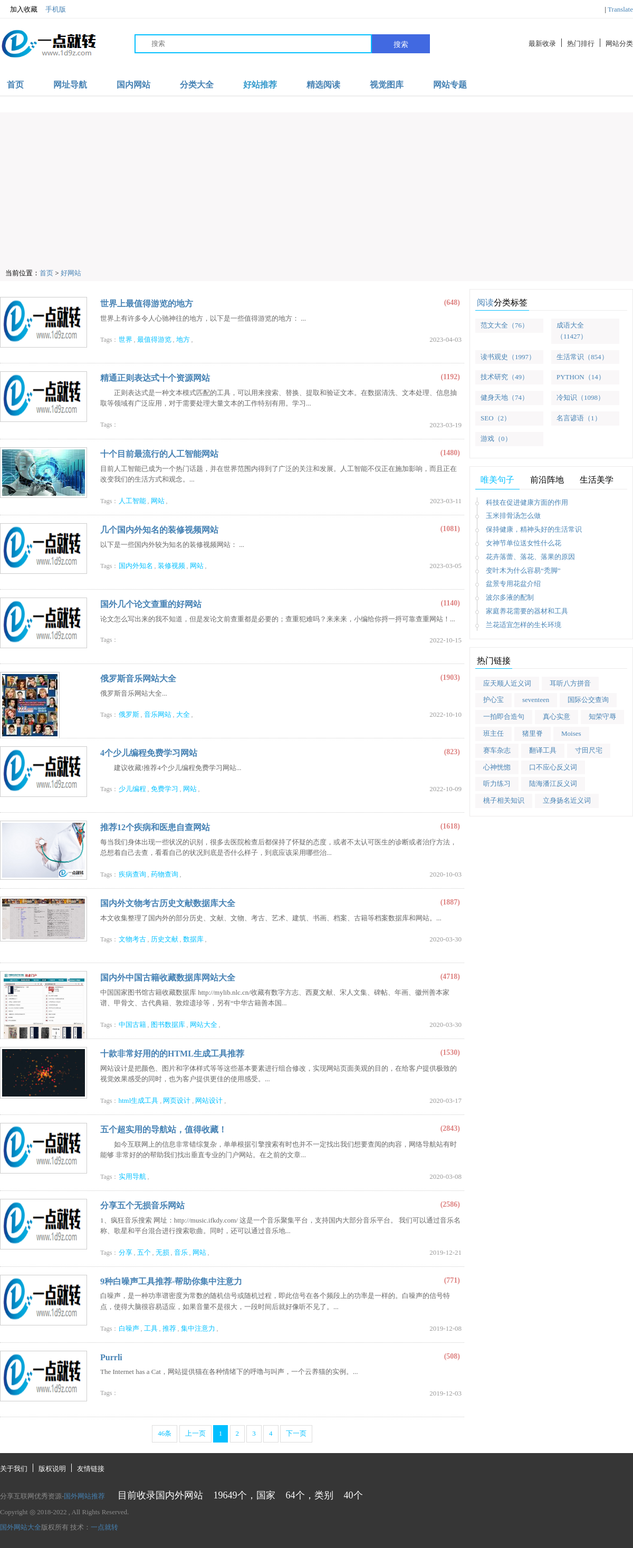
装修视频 (171, 566)
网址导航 (70, 84)
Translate (620, 9)
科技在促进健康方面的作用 (527, 502)
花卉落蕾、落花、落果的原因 (530, 557)
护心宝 (493, 700)
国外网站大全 (20, 1527)
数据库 (193, 939)
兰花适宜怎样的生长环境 (523, 625)
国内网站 (133, 84)
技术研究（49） (505, 377)
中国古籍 (132, 1024)
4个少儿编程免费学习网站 (148, 752)
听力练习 (497, 783)
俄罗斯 (129, 714)
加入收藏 (18, 9)
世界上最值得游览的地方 (146, 303)
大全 (183, 714)
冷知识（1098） (581, 397)
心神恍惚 (497, 767)
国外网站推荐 (84, 1496)
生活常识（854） (582, 357)
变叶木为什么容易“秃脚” (523, 570)
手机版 (55, 9)
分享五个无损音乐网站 (142, 1205)
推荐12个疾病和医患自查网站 (155, 827)
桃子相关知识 (503, 800)
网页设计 (176, 1100)
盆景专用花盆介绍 (513, 584)
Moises (571, 733)
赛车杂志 (497, 750)
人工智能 (132, 501)
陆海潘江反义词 (553, 783)
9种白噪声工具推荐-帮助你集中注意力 (171, 1281)
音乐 (181, 1252)
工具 (151, 1328)
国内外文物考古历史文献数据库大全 (167, 903)
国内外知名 (136, 566)
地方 (183, 339)
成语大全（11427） (572, 330)
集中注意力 (198, 1328)
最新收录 (542, 43)
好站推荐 (260, 84)
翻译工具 (543, 750)
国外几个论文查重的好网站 (151, 604)
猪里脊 (532, 733)
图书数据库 (168, 1024)
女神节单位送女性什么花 (523, 543)
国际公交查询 (588, 700)
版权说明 (52, 1469)
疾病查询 (132, 874)
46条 (164, 1433)
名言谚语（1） (579, 418)
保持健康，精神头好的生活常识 (534, 529)
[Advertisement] (319, 186)
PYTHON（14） (581, 377)
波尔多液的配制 (510, 597)
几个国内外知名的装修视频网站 (159, 529)
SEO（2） (496, 418)
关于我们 (13, 1469)
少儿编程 (132, 789)
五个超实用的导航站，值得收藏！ (163, 1129)
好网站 (71, 273)
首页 (15, 84)
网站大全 (203, 1024)
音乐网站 (157, 714)
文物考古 (132, 939)
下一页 (296, 1433)
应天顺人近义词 (507, 683)
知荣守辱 (602, 716)
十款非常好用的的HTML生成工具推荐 (172, 1053)
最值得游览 (154, 339)
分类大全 (197, 84)
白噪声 (129, 1328)
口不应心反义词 (553, 767)
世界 (125, 339)
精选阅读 (323, 84)
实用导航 (132, 1176)
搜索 (401, 44)
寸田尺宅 (588, 750)
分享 (125, 1252)
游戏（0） (496, 439)
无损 (162, 1252)
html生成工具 (139, 1100)
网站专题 (450, 84)
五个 (144, 1252)
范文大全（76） (505, 325)
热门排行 (580, 43)
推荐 (169, 1328)
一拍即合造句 (503, 716)
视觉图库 (387, 84)
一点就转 (104, 1527)
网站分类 (619, 43)
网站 (158, 501)
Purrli (111, 1357)
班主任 (493, 733)
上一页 (195, 1433)
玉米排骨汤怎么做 (513, 516)
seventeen (535, 700)
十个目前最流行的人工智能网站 (159, 453)
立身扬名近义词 (567, 800)
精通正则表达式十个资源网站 (155, 377)
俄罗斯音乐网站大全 (138, 678)
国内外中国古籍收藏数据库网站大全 (167, 977)
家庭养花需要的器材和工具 (527, 611)
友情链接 (90, 1469)
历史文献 (164, 939)
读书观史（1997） (508, 357)
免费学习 (164, 789)
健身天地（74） (505, 397)
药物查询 (164, 874)
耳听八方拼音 (570, 683)
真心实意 (556, 716)
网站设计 (209, 1100)
